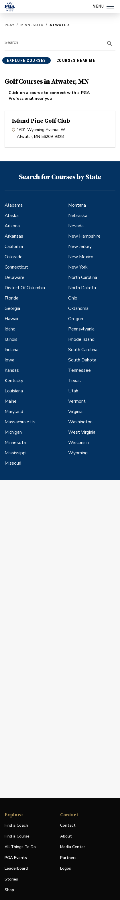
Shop (9, 890)
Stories (11, 879)
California (14, 246)
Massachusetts (20, 422)
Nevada (76, 226)
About (66, 836)
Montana (77, 205)
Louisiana (14, 391)
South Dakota (82, 360)
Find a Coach (16, 825)
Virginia (75, 411)
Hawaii (11, 319)
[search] (109, 43)
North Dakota (82, 288)
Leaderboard (16, 868)
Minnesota (32, 25)
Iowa (9, 360)
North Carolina (82, 277)
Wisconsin (78, 442)
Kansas (12, 370)
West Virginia (81, 432)
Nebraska (77, 215)
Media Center (72, 847)
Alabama (14, 205)
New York (78, 267)
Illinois (11, 339)
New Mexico (80, 257)
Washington (80, 422)
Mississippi (15, 453)
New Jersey (80, 246)
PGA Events (16, 857)
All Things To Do (20, 847)
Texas (74, 380)
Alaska (12, 215)
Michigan (13, 432)
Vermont (77, 401)
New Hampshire (84, 236)
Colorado (14, 257)
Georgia (12, 308)
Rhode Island (81, 339)
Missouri (13, 463)
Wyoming (78, 453)
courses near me (75, 60)
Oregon (75, 319)
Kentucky (14, 380)
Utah (73, 391)
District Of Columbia (25, 288)
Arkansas (14, 236)
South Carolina (82, 350)
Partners (68, 857)
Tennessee (79, 370)
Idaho (10, 329)
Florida (11, 298)
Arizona (12, 226)
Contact (68, 825)
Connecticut (16, 267)
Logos (65, 868)
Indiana (11, 350)
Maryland (14, 411)
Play (9, 25)
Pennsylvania (81, 329)
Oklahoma (78, 308)
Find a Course (17, 836)
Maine (11, 401)
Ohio (72, 298)
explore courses (26, 60)
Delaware (14, 277)
